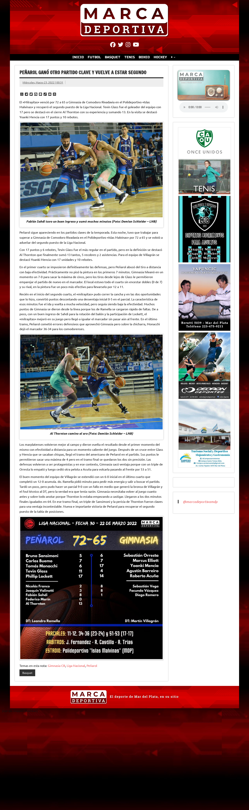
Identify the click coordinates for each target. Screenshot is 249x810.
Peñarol (92, 665)
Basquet (27, 672)
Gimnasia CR (56, 665)
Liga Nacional (76, 665)
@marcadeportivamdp (200, 501)
